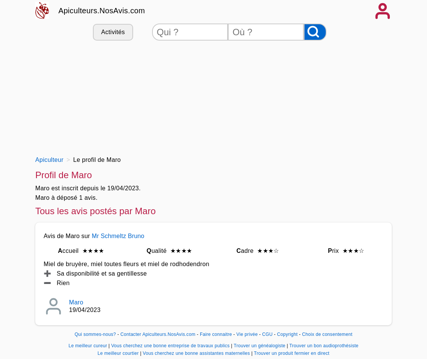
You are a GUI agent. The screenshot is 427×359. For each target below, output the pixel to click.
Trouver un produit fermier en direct (292, 353)
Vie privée (246, 334)
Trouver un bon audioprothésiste (323, 345)
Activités (113, 32)
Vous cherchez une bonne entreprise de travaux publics (171, 345)
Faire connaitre (216, 334)
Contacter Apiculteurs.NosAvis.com (158, 334)
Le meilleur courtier (118, 353)
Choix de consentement (327, 334)
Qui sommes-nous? (95, 334)
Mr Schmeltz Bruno (118, 236)
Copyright (288, 334)
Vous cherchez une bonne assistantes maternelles (197, 353)
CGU (267, 334)
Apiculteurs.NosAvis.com (101, 10)
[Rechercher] (315, 32)
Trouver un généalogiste (260, 345)
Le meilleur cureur (88, 345)
